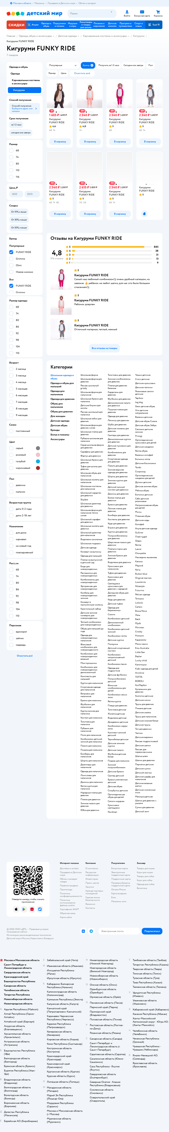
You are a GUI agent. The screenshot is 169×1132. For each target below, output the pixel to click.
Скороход (140, 471)
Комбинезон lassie (117, 664)
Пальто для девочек (118, 466)
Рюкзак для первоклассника (143, 750)
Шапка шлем (141, 756)
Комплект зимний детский (117, 734)
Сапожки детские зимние (144, 430)
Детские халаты (143, 712)
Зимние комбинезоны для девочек (119, 380)
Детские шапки (143, 745)
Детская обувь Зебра (145, 425)
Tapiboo (139, 398)
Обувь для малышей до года (92, 630)
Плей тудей (141, 536)
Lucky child (141, 660)
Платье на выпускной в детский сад (91, 561)
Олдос (138, 541)
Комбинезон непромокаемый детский (116, 657)
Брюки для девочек (117, 504)
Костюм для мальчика (91, 717)
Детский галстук (143, 772)
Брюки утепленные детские (118, 781)
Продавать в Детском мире (71, 873)
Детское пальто (116, 750)
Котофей (139, 524)
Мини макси (141, 644)
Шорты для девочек (118, 476)
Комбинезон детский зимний (118, 630)
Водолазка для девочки (119, 562)
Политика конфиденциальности (71, 895)
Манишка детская (144, 796)
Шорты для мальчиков (92, 760)
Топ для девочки (143, 729)
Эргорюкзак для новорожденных (89, 587)
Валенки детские (143, 417)
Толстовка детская (117, 709)
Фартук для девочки (91, 456)
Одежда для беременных (114, 609)
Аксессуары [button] (58, 439)
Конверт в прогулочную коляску (92, 603)
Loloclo (139, 602)
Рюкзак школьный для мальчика (91, 413)
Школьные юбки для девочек (91, 420)
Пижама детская (143, 708)
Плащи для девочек (117, 705)
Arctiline (139, 673)
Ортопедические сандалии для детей (145, 477)
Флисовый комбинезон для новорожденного (89, 647)
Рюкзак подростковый (146, 741)
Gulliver (139, 532)
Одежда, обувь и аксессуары (35, 36)
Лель (137, 615)
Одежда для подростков (114, 669)
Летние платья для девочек (117, 510)
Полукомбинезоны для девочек (117, 537)
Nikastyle (140, 586)
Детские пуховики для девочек (119, 447)
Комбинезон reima (117, 636)
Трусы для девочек (144, 704)
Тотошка (139, 598)
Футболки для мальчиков (88, 705)
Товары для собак (145, 876)
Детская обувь (115, 786)
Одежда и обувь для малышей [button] (62, 385)
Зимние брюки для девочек (117, 557)
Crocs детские (142, 379)
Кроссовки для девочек (115, 578)
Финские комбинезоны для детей (117, 688)
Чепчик (139, 733)
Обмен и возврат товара (68, 880)
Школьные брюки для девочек (92, 461)
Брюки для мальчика (91, 700)
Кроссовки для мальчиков (115, 567)
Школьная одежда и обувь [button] (62, 377)
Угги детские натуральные (141, 411)
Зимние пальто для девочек (90, 804)
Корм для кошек (145, 872)
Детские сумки (143, 768)
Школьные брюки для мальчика (92, 400)
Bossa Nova (141, 611)
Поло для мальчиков (91, 735)
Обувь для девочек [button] (62, 411)
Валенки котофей (144, 455)
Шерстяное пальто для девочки (119, 543)
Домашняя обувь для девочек (118, 594)
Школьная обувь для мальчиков (91, 474)
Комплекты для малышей (88, 677)
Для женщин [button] (58, 416)
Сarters (138, 607)
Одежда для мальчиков (92, 771)
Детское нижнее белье (146, 720)
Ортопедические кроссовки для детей (145, 441)
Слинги (111, 614)
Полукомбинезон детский (117, 680)
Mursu (138, 512)
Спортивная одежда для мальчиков (91, 688)
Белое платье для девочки (116, 499)
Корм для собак (144, 880)
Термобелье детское (118, 739)
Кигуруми (138, 36)
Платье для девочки (90, 799)
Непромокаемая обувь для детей (146, 506)
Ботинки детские (144, 494)
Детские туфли (115, 603)
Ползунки (113, 644)
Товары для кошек (146, 868)
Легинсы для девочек (118, 420)
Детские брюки (116, 771)
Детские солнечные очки (145, 791)
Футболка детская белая (117, 755)
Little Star (140, 652)
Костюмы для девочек (119, 519)
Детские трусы (142, 725)
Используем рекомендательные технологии (29, 935)
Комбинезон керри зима (117, 727)
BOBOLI (139, 681)
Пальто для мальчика (91, 746)
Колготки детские (144, 696)
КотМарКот (141, 685)
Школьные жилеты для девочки (92, 527)
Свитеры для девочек (118, 435)
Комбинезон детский (118, 618)
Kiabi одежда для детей (146, 668)
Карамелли (140, 640)
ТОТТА (138, 677)
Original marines (143, 578)
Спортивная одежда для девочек (118, 460)
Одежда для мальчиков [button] (58, 392)
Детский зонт (142, 811)
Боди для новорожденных (89, 567)
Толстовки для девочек (119, 375)
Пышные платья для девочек (117, 411)
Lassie (138, 549)
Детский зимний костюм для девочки (118, 488)
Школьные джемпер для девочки (91, 505)
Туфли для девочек (117, 573)
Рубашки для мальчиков (87, 729)
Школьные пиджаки (91, 543)
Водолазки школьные (91, 539)
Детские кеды (142, 520)
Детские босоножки (145, 463)
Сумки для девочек (144, 807)
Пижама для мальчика (91, 750)
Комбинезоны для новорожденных (90, 581)
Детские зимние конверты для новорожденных (89, 615)
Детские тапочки (143, 387)
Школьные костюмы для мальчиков (91, 487)
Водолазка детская (117, 718)
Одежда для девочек (118, 416)
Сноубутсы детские (118, 790)
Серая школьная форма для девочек (92, 446)
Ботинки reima (142, 459)
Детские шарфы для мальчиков (145, 778)
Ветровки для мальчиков (87, 695)
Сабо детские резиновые (142, 500)
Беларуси (49, 938)
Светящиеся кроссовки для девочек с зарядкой (117, 586)
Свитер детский (116, 775)
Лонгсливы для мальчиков (88, 776)
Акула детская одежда (146, 528)
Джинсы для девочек (118, 494)
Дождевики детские (118, 722)
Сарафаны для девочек (92, 451)
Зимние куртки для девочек (117, 481)
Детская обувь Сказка (146, 421)
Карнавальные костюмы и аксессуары (105, 36)
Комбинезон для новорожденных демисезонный (89, 670)
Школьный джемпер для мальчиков (91, 534)
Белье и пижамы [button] (60, 434)
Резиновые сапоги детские (144, 392)
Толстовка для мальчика (88, 723)
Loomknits (140, 582)
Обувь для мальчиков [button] (57, 405)
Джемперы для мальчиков (88, 766)
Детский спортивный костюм (119, 649)
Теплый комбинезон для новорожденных (91, 623)
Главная (11, 36)
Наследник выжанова (146, 557)
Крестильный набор (91, 609)
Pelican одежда (142, 594)
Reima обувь (141, 451)
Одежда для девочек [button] (63, 399)
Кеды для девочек (116, 599)
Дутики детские (143, 482)
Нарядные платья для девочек (91, 794)
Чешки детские (143, 375)
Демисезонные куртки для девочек (119, 440)
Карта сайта (66, 917)
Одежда (15, 73)
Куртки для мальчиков (92, 683)
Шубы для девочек (117, 424)
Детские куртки (116, 640)
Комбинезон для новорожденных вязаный (89, 656)
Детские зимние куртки (116, 744)
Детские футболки (117, 675)
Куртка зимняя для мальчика (90, 712)
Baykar (138, 656)
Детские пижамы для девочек (118, 430)
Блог (113, 897)
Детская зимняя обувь (146, 486)
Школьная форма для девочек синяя (91, 426)
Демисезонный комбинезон (115, 624)
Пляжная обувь (142, 516)
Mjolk (138, 623)
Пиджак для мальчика (118, 761)
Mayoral (139, 565)
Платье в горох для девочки (117, 550)
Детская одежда (67, 36)
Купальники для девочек (143, 690)
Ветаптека (142, 888)
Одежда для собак (146, 884)
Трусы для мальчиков (145, 716)
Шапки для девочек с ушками (145, 802)
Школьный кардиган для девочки (91, 494)
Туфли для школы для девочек (91, 467)
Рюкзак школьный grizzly (90, 387)
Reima (138, 545)
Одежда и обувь (18, 67)
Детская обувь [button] (59, 425)
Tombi (138, 467)
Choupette (140, 553)
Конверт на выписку (91, 551)
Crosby (138, 631)
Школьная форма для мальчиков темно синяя (91, 513)
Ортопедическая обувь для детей (116, 796)
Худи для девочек (116, 523)
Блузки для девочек (118, 527)
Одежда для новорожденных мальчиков (89, 638)
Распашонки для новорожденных (89, 574)
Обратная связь (67, 913)
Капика (138, 561)
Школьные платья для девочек (91, 433)
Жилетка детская (116, 714)
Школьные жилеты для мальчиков (92, 481)
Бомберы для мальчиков (87, 755)
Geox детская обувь (145, 406)
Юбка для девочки (90, 810)
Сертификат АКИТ (69, 909)
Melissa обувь (142, 490)
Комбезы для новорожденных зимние (89, 595)
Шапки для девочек (145, 760)
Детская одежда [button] (60, 420)
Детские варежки (144, 737)
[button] (153, 24)
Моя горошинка (89, 663)
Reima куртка (114, 701)
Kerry (137, 569)
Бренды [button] (55, 430)
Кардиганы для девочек (115, 393)
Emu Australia (142, 648)
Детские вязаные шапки (143, 784)
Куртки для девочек (118, 532)
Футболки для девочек (119, 399)
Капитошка (140, 664)
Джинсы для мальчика (91, 782)
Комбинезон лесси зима (117, 696)
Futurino (139, 590)
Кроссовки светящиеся (113, 806)
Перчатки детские (144, 764)
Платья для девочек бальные (117, 387)
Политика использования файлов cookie (67, 903)
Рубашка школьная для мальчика (92, 439)
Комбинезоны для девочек (117, 453)
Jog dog (139, 402)
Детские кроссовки (145, 383)
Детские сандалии (144, 447)
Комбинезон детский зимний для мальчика (91, 740)
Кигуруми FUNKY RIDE (91, 275)
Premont (139, 635)
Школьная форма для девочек (91, 380)
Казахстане (36, 938)
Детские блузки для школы (91, 406)
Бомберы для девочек (119, 515)
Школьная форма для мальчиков (91, 393)
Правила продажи (69, 885)
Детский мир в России (18, 938)
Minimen (139, 627)
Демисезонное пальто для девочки (119, 404)
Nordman (112, 812)
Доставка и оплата (69, 868)
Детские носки (143, 700)
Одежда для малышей (91, 556)
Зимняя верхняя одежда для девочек (118, 471)
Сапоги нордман (116, 801)
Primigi (138, 436)
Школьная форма (89, 375)
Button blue (141, 574)
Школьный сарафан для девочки (90, 520)
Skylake (84, 499)
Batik (137, 619)
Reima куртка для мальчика (89, 787)
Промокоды (66, 889)
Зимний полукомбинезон (116, 766)
